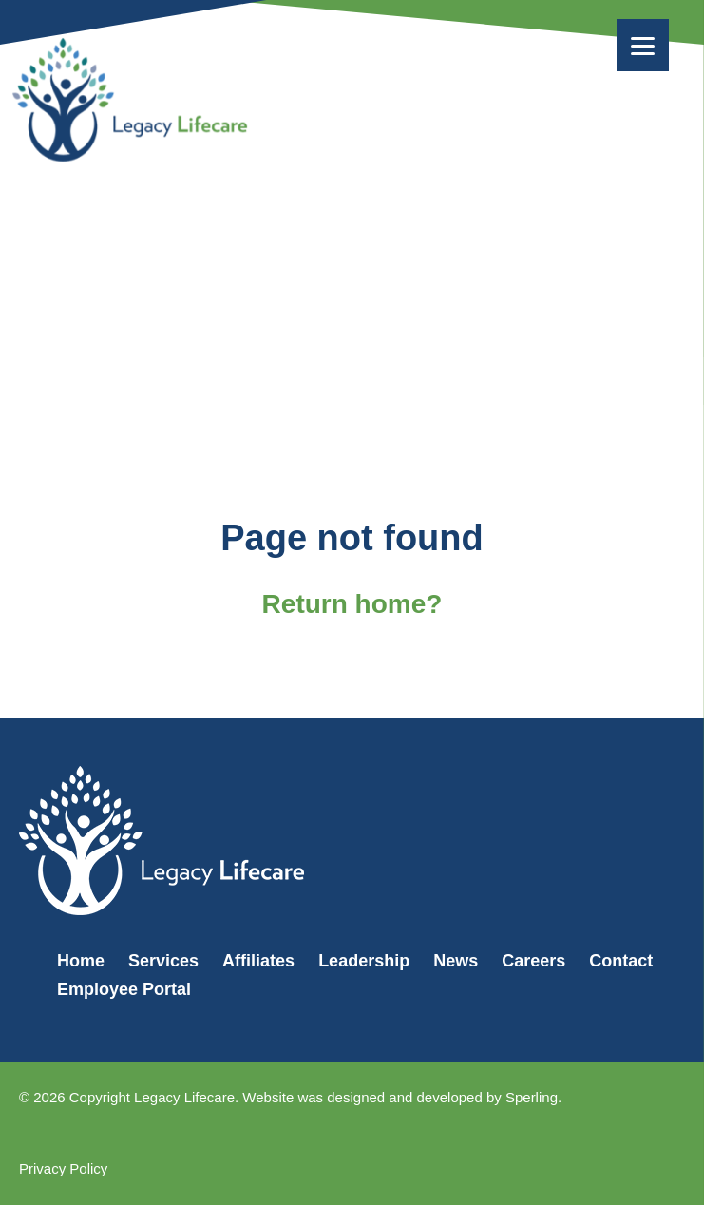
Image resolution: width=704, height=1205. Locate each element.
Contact (621, 960)
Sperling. (533, 1097)
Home (81, 960)
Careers (533, 960)
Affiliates (258, 960)
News (455, 960)
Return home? (352, 604)
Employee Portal (124, 989)
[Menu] (643, 45)
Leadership (363, 960)
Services (163, 960)
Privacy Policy (63, 1168)
